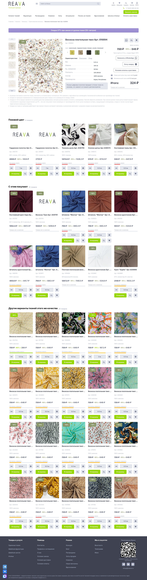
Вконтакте (98, 545)
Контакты (40, 545)
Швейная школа (14, 553)
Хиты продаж (71, 556)
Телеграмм (99, 549)
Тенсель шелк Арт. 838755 (73, 148)
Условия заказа (43, 556)
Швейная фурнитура (16, 549)
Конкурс (69, 545)
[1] (12, 46)
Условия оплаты (43, 564)
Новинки (69, 560)
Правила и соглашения (45, 549)
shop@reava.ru (128, 568)
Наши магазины (72, 564)
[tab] (71, 58)
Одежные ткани (14, 545)
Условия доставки (44, 560)
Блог (67, 549)
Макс (97, 553)
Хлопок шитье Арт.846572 (99, 148)
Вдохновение (71, 567)
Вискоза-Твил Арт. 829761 (47, 215)
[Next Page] (12, 91)
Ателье (11, 556)
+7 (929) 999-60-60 (132, 8)
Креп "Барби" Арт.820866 (125, 270)
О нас (39, 553)
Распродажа (70, 553)
